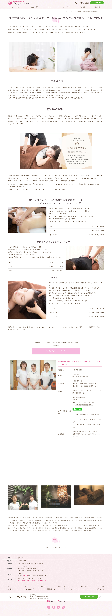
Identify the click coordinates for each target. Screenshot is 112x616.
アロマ (41, 534)
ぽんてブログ (30, 589)
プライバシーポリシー (77, 589)
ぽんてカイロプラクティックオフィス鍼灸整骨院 (32, 580)
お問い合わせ (100, 589)
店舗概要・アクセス (52, 589)
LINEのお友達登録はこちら (84, 409)
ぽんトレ (43, 586)
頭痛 (47, 551)
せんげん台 (30, 534)
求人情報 (101, 586)
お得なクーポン (62, 586)
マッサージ (53, 551)
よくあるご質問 (83, 586)
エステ (27, 586)
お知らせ (25, 575)
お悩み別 (10, 589)
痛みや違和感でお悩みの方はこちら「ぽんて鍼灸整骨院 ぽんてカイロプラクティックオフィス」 (87, 437)
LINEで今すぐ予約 (96, 3)
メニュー (10, 586)
